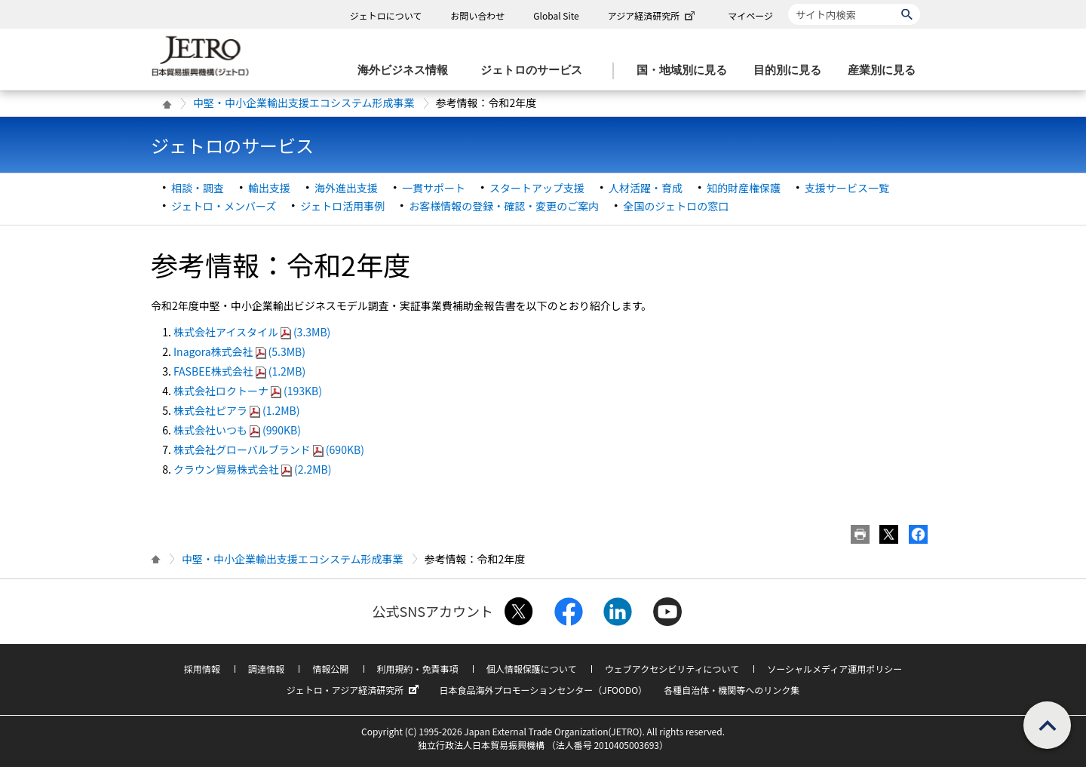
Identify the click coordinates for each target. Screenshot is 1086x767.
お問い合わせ (477, 15)
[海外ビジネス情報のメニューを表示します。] (407, 70)
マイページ (750, 15)
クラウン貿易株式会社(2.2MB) (252, 469)
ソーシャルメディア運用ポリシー (834, 668)
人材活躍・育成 (646, 187)
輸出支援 (269, 187)
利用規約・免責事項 (418, 668)
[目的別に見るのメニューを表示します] (791, 70)
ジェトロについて (386, 15)
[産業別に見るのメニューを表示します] (886, 70)
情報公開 (330, 668)
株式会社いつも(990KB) (237, 429)
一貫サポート (433, 187)
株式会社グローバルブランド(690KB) (268, 449)
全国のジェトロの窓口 (676, 205)
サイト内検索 (787, 3)
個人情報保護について (531, 668)
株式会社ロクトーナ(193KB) (247, 390)
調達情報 (266, 668)
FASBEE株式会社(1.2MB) (239, 371)
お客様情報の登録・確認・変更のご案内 (504, 205)
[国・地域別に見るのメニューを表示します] (686, 70)
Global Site (555, 15)
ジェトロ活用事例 (342, 205)
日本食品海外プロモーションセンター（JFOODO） (543, 689)
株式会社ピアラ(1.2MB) (236, 410)
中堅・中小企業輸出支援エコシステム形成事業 (304, 102)
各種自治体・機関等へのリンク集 (731, 689)
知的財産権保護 (744, 187)
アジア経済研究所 (653, 15)
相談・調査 (197, 187)
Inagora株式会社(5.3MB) (239, 351)
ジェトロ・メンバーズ (223, 205)
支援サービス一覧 (847, 187)
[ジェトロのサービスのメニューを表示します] (535, 70)
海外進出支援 (346, 187)
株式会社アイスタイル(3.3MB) (251, 331)
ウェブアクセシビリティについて (672, 668)
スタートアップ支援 (536, 187)
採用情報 (202, 668)
